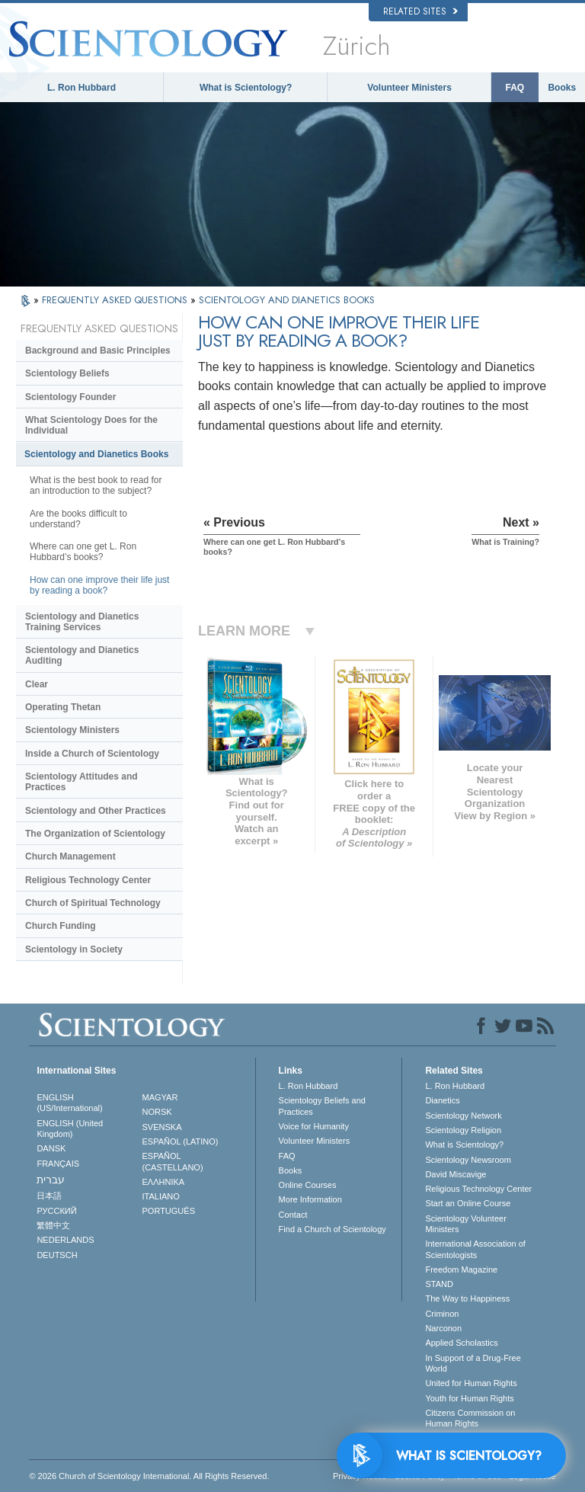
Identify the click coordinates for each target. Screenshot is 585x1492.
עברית (51, 1179)
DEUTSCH (57, 1255)
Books (562, 87)
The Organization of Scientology (95, 833)
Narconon (443, 1328)
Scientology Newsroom (468, 1159)
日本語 (49, 1195)
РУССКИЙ (56, 1210)
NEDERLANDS (65, 1239)
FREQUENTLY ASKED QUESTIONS (116, 300)
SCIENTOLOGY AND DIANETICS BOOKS (287, 300)
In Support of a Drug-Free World (472, 1363)
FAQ (515, 87)
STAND (438, 1284)
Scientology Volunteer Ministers (465, 1224)
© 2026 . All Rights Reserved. (149, 1476)
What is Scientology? (246, 87)
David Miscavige (455, 1174)
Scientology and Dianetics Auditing (82, 655)
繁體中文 (53, 1225)
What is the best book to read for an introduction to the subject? (95, 485)
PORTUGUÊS (168, 1210)
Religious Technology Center (88, 880)
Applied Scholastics (461, 1342)
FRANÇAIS (58, 1163)
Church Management (70, 856)
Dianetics (442, 1100)
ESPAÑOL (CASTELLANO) (172, 1161)
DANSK (51, 1148)
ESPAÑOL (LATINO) (180, 1141)
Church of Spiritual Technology (93, 903)
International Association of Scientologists (475, 1249)
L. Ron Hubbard (81, 87)
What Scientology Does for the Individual (91, 425)
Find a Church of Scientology (332, 1229)
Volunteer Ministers (409, 87)
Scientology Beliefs (67, 373)
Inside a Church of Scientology (92, 753)
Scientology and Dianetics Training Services (82, 621)
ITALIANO (161, 1196)
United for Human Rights (470, 1383)
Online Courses (308, 1184)
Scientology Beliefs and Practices (322, 1106)
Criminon (442, 1313)
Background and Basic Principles (98, 350)
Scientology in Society (74, 949)
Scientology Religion (463, 1130)
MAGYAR (160, 1097)
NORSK (157, 1111)
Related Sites (420, 11)
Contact (293, 1214)
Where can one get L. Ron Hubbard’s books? (83, 551)
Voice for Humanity (314, 1126)
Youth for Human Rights (469, 1398)
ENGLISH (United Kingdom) (70, 1128)
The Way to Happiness (467, 1298)
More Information (310, 1199)
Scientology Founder (70, 397)
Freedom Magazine (461, 1269)
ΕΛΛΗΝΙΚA (163, 1181)
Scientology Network (463, 1115)
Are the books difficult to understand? (78, 519)
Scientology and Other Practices (95, 810)
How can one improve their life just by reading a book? (99, 585)
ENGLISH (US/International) (69, 1103)
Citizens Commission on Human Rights (470, 1418)
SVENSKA (162, 1127)
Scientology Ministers (72, 730)
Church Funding (60, 925)
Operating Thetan (63, 707)
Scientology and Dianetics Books (96, 454)
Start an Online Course (467, 1203)
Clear (36, 684)
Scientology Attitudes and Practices (81, 781)
